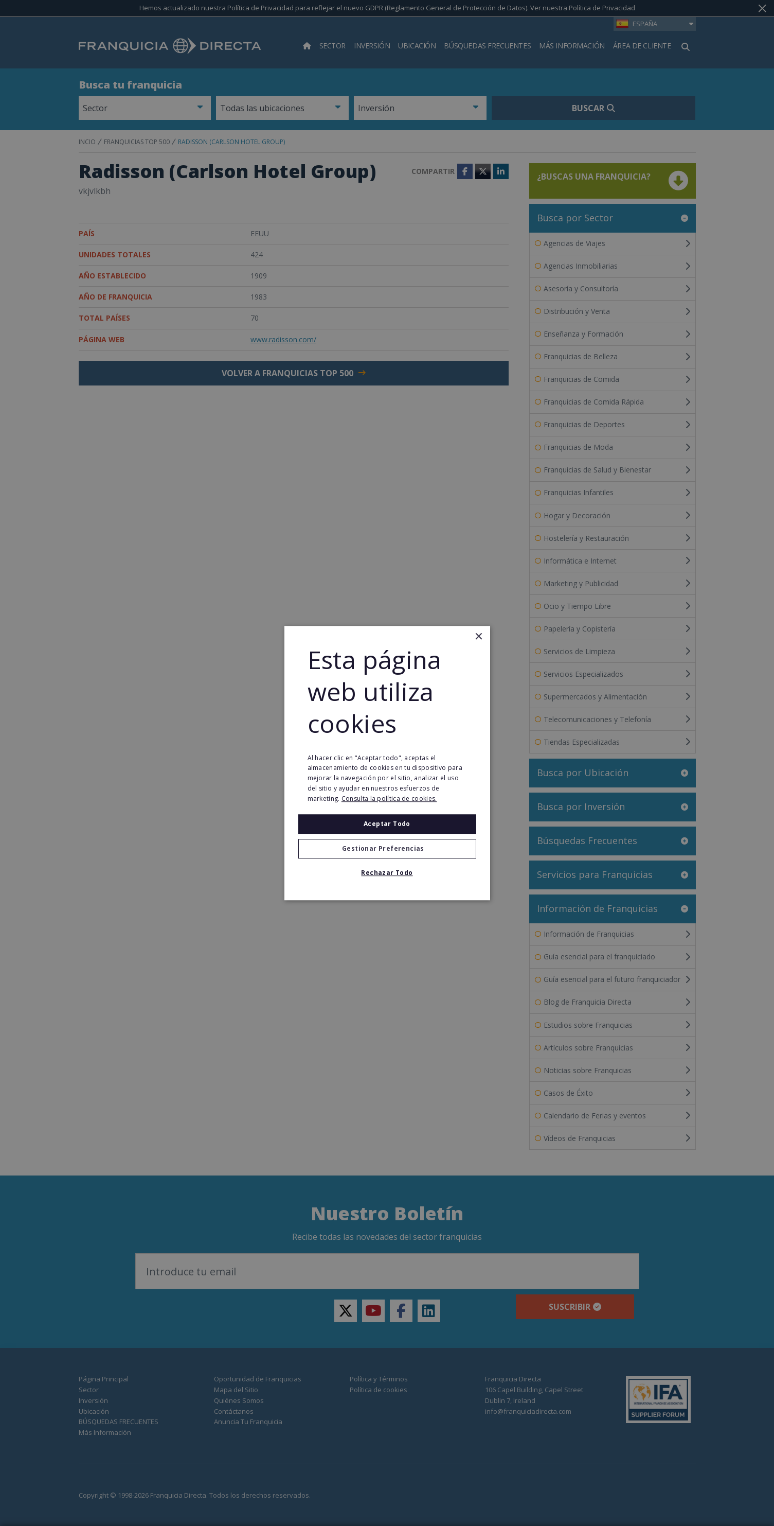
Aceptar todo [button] (387, 823)
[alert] (387, 763)
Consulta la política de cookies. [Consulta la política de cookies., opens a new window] (389, 798)
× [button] (478, 637)
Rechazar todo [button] (386, 872)
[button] (387, 848)
